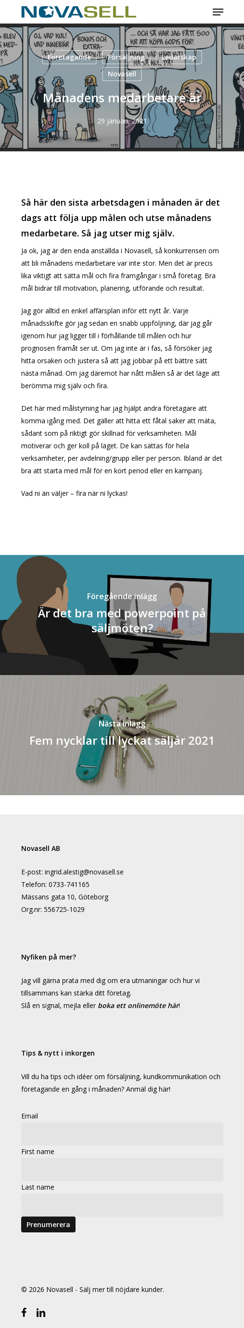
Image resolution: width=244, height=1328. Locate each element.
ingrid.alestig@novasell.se (84, 871)
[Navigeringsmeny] (218, 12)
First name (37, 1151)
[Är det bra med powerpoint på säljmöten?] (122, 615)
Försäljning (126, 56)
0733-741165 (69, 884)
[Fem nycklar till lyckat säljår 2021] (122, 735)
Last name (37, 1187)
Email (29, 1115)
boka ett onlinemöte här (138, 1005)
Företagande (69, 56)
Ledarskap (179, 56)
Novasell (122, 73)
